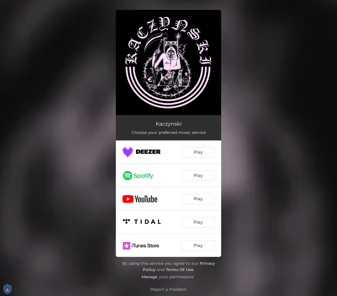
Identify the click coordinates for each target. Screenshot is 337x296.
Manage (150, 276)
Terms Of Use (180, 269)
